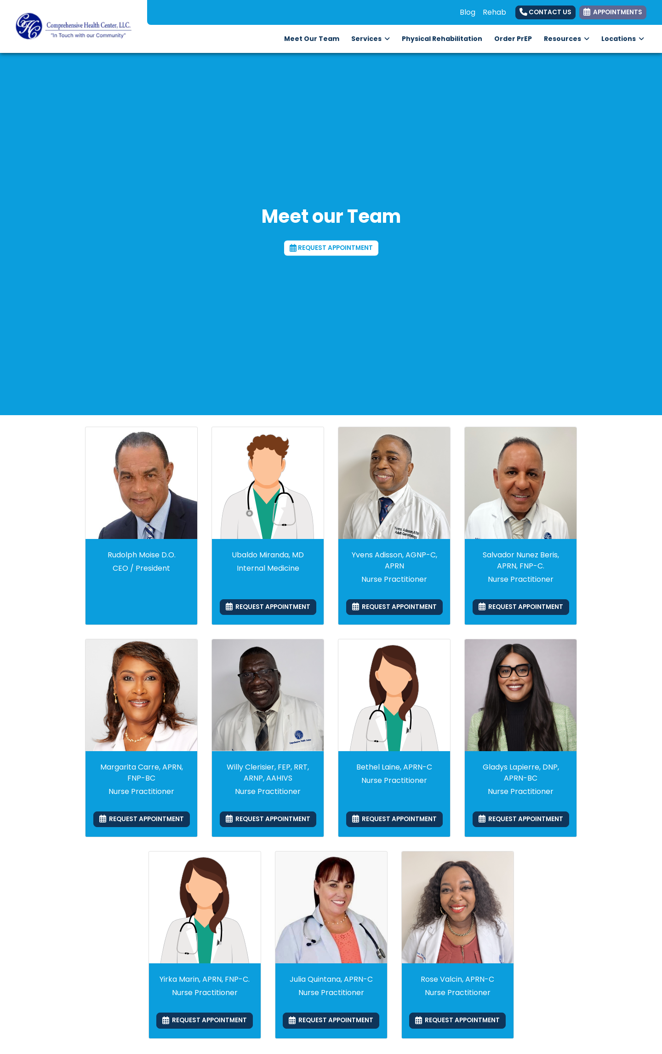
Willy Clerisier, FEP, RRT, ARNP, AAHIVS (268, 772)
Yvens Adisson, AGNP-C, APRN (394, 560)
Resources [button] (566, 38)
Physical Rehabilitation (445, 38)
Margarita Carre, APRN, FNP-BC (141, 772)
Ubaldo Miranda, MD (268, 555)
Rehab (494, 12)
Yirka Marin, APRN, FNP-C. (205, 979)
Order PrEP (516, 38)
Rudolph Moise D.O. (142, 555)
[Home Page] (73, 26)
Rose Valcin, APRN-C (457, 979)
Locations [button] (622, 38)
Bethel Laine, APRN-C (394, 767)
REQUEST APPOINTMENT (331, 247)
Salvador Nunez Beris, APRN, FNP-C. (521, 560)
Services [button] (370, 38)
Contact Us (545, 12)
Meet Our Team (311, 38)
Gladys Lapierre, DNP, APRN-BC (521, 772)
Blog (467, 12)
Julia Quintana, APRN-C (331, 979)
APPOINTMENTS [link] (612, 12)
